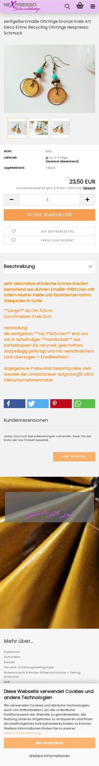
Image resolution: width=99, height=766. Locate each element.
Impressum (12, 652)
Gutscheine (12, 657)
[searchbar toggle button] (67, 6)
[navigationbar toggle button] (92, 6)
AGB (6, 682)
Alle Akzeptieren (49, 742)
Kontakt (9, 662)
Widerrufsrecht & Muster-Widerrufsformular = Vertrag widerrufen (42, 675)
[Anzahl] (49, 199)
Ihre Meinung (74, 456)
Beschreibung (19, 266)
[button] (11, 199)
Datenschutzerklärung (22, 733)
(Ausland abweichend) (62, 161)
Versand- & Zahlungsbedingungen (29, 667)
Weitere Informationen (49, 755)
